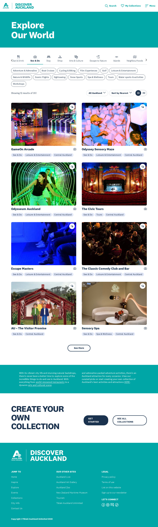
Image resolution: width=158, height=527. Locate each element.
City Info (15, 503)
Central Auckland (63, 154)
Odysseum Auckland (25, 209)
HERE (127, 382)
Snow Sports (76, 77)
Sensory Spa (90, 328)
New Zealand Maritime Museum (71, 492)
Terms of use (108, 482)
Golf (104, 70)
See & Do (17, 154)
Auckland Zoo (63, 487)
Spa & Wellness (95, 77)
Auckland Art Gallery (66, 482)
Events (14, 492)
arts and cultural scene (40, 385)
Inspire (14, 482)
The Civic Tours (93, 209)
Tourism (60, 497)
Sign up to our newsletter (114, 492)
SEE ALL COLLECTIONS (125, 420)
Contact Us (16, 508)
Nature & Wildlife (21, 77)
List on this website (111, 487)
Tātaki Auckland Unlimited (69, 503)
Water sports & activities (131, 77)
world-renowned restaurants (50, 382)
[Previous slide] (12, 60)
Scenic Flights (42, 77)
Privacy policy (108, 476)
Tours (111, 77)
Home (14, 476)
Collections (16, 497)
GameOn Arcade (22, 149)
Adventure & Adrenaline (25, 70)
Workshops (18, 83)
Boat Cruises (48, 70)
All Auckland (97, 93)
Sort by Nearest (122, 93)
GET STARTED (93, 420)
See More (79, 348)
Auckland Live (63, 476)
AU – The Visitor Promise (28, 328)
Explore (15, 487)
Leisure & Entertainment (123, 70)
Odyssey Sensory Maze (98, 149)
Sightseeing (59, 77)
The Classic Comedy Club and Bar (105, 268)
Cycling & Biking (67, 70)
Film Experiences (88, 70)
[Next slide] (146, 60)
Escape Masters (22, 268)
